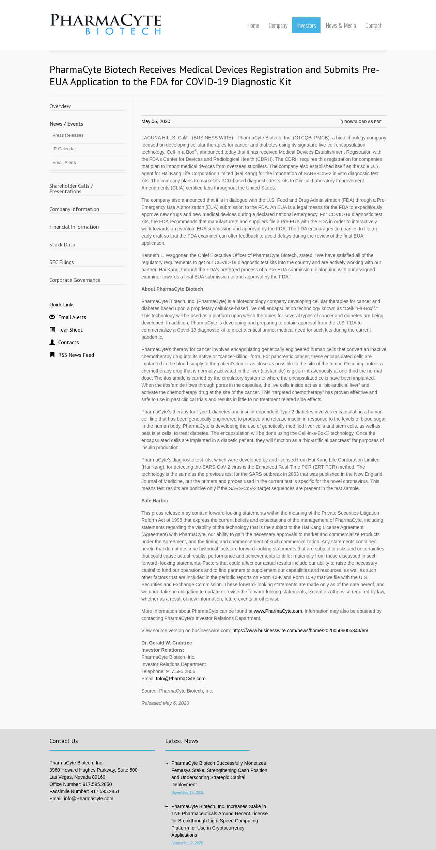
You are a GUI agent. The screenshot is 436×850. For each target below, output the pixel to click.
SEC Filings (61, 262)
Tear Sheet (70, 329)
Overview (60, 106)
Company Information (74, 209)
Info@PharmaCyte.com (181, 678)
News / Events (66, 123)
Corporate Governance (74, 280)
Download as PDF (361, 122)
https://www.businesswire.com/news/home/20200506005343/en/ (300, 630)
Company (278, 25)
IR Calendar (64, 148)
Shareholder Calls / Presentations (71, 188)
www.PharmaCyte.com (278, 611)
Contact (373, 25)
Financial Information (74, 226)
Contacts (68, 342)
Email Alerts (64, 162)
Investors (306, 25)
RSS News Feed (76, 354)
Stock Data (62, 244)
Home (253, 25)
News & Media (341, 25)
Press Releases (67, 135)
